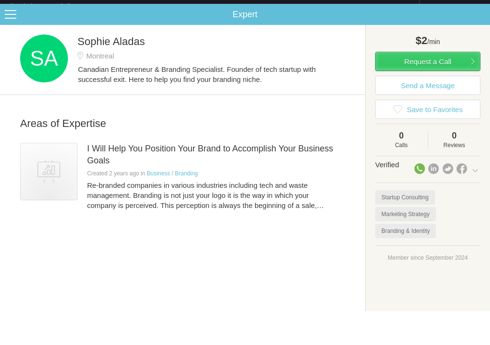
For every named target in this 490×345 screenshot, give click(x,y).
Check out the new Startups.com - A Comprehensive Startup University (315, 6)
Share (480, 22)
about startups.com (453, 6)
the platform (50, 5)
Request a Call (427, 69)
